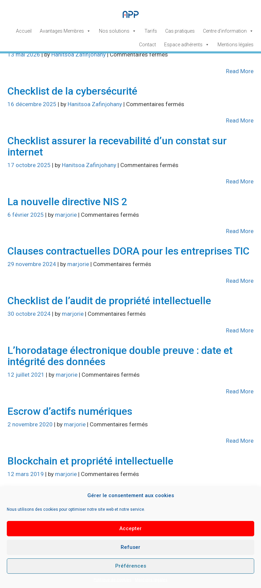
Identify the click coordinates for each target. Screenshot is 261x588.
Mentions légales (151, 579)
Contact (147, 44)
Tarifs (150, 31)
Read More (240, 71)
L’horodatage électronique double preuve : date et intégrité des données (119, 356)
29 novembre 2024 (32, 264)
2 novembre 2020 (30, 424)
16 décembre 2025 (32, 104)
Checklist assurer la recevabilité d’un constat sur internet (117, 146)
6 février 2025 (26, 214)
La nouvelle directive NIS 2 (67, 202)
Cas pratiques (180, 31)
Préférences (130, 566)
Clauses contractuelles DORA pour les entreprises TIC (128, 251)
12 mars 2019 (26, 474)
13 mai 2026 (24, 54)
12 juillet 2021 (26, 374)
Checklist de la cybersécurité (72, 91)
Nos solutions (117, 31)
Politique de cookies (112, 579)
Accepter (130, 528)
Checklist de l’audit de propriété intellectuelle (109, 301)
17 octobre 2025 (29, 165)
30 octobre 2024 (29, 313)
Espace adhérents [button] (186, 44)
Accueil (24, 31)
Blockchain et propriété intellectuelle (90, 461)
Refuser (130, 547)
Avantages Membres (65, 31)
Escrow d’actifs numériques (69, 411)
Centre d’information (228, 31)
